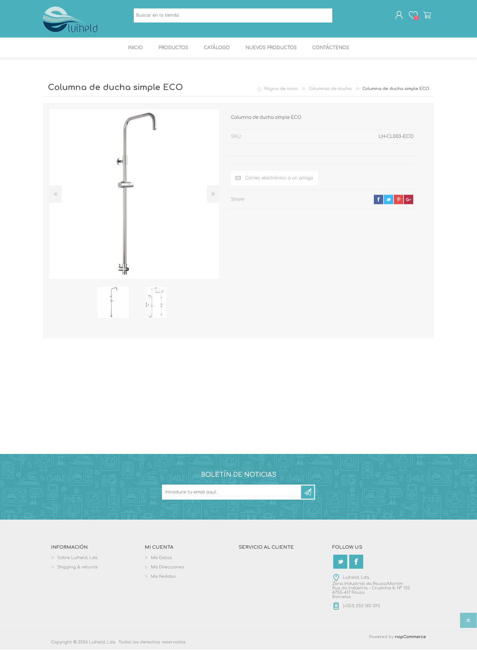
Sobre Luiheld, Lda (77, 558)
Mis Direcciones (167, 568)
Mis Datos (161, 558)
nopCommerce (410, 637)
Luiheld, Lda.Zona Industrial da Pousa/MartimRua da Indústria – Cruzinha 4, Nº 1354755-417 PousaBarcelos (371, 588)
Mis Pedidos (163, 577)
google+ (408, 200)
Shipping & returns (77, 568)
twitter (388, 200)
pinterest (398, 200)
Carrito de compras (427, 15)
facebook (378, 200)
